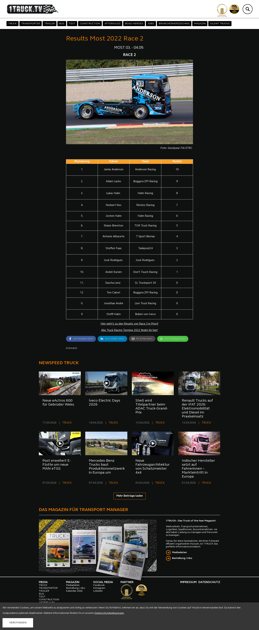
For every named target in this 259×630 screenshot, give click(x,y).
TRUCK (12, 23)
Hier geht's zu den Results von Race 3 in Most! (129, 324)
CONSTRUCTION (90, 23)
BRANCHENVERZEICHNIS (174, 23)
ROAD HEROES (134, 23)
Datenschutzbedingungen (109, 613)
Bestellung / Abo (182, 558)
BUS (61, 23)
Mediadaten (179, 552)
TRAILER (49, 23)
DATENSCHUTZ (209, 582)
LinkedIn (98, 591)
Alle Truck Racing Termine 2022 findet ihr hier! (129, 330)
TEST (72, 23)
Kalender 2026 (74, 591)
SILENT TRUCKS (220, 23)
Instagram (99, 588)
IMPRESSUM (188, 582)
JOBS (151, 23)
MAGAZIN (200, 23)
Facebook (99, 585)
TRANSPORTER (30, 23)
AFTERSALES (112, 23)
